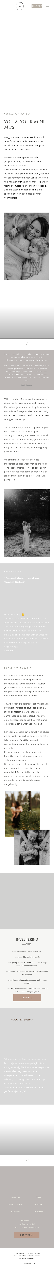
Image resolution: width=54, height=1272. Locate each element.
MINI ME (38, 1205)
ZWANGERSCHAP (15, 1205)
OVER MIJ (16, 1198)
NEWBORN (15, 1212)
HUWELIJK (38, 1212)
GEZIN (38, 1197)
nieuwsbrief (10, 772)
